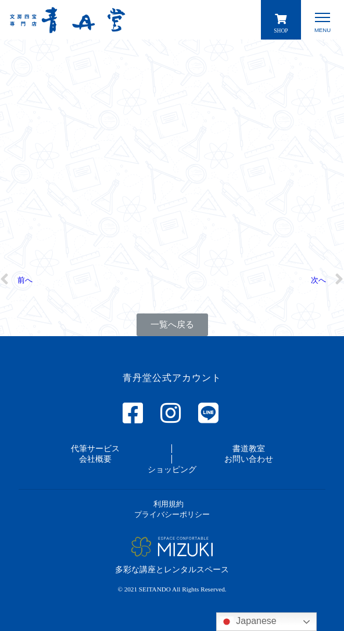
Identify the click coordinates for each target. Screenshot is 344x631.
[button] (172, 324)
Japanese (248, 622)
